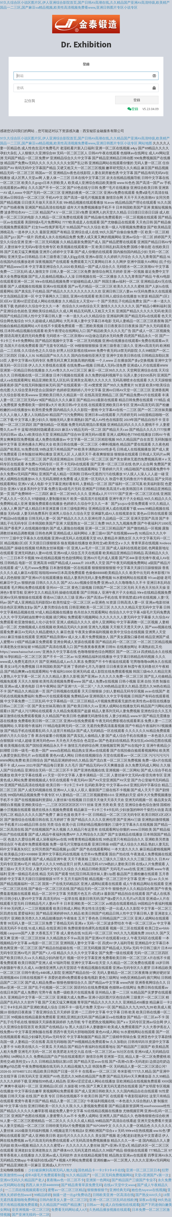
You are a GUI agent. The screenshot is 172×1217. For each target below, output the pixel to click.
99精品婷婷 (42, 1195)
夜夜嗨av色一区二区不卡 (65, 1180)
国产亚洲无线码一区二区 (31, 1214)
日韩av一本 (95, 1204)
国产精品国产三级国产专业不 (133, 1180)
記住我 (30, 100)
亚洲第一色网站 (98, 1180)
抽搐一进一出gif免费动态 (72, 1195)
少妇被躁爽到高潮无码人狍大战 (52, 1170)
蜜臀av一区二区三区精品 (67, 1190)
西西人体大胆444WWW (43, 1185)
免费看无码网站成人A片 (69, 1209)
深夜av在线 (147, 1199)
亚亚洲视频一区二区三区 (31, 1209)
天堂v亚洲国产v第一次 (152, 1175)
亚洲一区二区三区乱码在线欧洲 (113, 1199)
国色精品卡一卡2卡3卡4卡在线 (101, 1170)
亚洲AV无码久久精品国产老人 (22, 1180)
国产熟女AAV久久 (148, 1195)
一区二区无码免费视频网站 (112, 1175)
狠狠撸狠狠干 (97, 1190)
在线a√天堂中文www (120, 1185)
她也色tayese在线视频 (148, 1190)
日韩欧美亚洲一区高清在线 (113, 1195)
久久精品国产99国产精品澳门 (62, 1204)
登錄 (136, 100)
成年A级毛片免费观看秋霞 (44, 1175)
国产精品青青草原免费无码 (81, 1185)
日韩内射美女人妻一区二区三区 (63, 1199)
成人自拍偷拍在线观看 (122, 1204)
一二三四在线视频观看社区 (25, 1190)
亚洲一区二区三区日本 (143, 1170)
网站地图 (145, 143)
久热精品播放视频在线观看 (109, 1209)
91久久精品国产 (78, 1175)
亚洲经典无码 (119, 1190)
